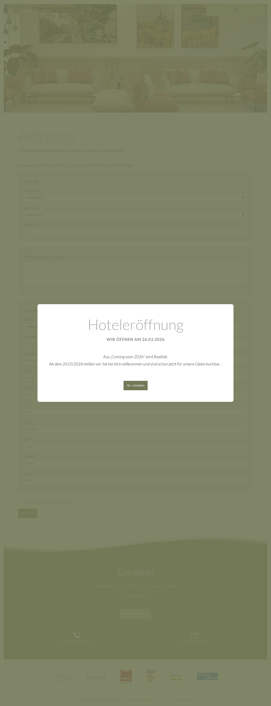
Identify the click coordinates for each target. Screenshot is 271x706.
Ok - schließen (136, 385)
